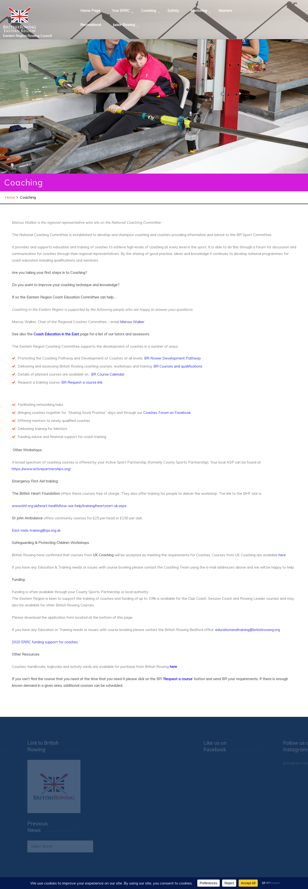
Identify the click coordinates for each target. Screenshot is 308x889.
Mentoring (198, 10)
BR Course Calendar (108, 374)
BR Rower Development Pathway (172, 358)
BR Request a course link (82, 382)
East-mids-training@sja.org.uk (36, 530)
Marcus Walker (132, 322)
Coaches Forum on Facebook (167, 412)
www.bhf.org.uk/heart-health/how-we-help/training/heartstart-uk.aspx (69, 506)
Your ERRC (121, 10)
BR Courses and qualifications (178, 366)
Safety (173, 10)
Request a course (177, 679)
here (282, 555)
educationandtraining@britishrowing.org (247, 629)
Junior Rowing (124, 24)
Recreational (90, 24)
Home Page (90, 10)
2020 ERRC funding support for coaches (45, 642)
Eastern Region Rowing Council (27, 36)
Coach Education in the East (56, 334)
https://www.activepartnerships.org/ (41, 469)
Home (10, 197)
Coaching (148, 10)
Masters (225, 10)
